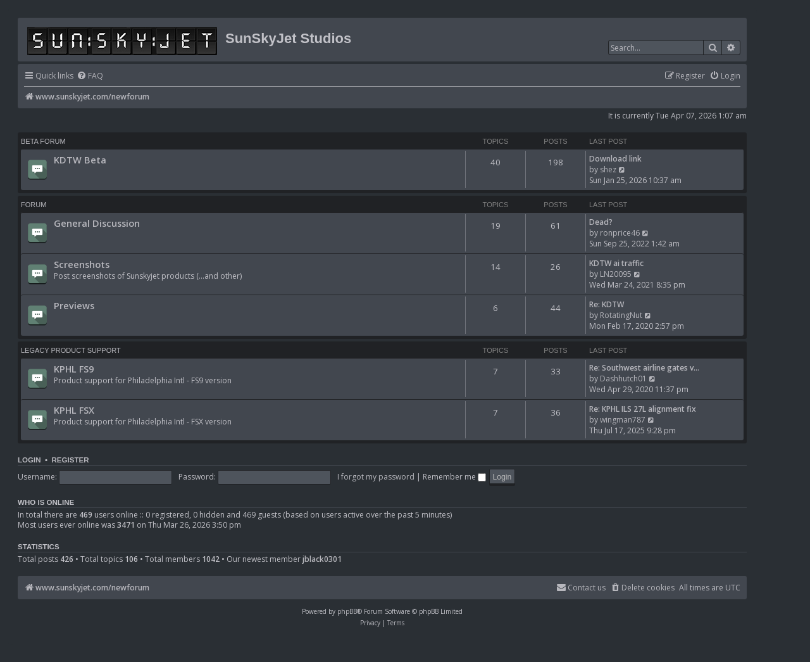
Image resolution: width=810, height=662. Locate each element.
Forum (33, 204)
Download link (615, 158)
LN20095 (616, 274)
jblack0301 (322, 559)
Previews (74, 305)
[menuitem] (90, 76)
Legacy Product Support (71, 350)
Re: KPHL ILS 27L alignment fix (642, 409)
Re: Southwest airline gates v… (644, 367)
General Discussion (97, 223)
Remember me (454, 476)
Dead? (601, 222)
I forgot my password (375, 476)
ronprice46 (620, 232)
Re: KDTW (606, 304)
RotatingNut (621, 315)
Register (70, 460)
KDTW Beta (80, 159)
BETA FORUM (43, 141)
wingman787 (622, 419)
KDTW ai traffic (616, 263)
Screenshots (81, 264)
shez (608, 169)
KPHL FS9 (74, 368)
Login (29, 460)
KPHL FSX (74, 410)
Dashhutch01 (623, 378)
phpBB (347, 611)
